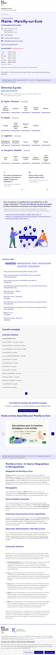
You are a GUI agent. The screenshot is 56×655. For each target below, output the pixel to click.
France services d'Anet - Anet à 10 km (16, 218)
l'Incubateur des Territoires (32, 636)
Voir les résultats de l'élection (27, 411)
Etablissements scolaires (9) (24, 263)
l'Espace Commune (42, 80)
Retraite (36, 125)
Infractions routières (26, 158)
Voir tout (23, 101)
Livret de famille (35, 108)
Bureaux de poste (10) (34, 266)
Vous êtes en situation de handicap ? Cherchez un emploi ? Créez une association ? (13, 178)
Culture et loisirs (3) (22, 266)
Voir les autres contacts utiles (9, 44)
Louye (33, 72)
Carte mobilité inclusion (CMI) (45, 158)
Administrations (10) (11, 263)
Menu (53, 2)
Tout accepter (50, 652)
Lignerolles (39, 72)
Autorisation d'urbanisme (15, 142)
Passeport (16, 108)
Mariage (5, 125)
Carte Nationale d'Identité (5, 108)
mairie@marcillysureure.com (12, 38)
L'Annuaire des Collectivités (8, 636)
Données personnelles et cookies (29, 646)
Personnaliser (28, 652)
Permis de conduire (15, 158)
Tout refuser (38, 652)
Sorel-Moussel (46, 72)
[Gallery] (28, 434)
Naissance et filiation (26, 125)
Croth (11, 72)
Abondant (4, 74)
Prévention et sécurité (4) (44, 263)
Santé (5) (34, 263)
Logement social (36, 142)
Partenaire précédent (3, 433)
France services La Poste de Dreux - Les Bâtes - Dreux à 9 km (23, 214)
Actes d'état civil (25, 108)
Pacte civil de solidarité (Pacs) (15, 125)
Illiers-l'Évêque (27, 72)
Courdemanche (18, 72)
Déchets (46, 142)
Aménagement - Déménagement (5, 142)
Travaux (25, 142)
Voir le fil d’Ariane (5, 14)
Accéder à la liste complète (27, 237)
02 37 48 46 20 (8, 35)
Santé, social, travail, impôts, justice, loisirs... (37, 176)
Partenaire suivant (52, 433)
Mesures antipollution (35, 158)
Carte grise (5, 158)
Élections (45, 108)
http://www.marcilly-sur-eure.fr (12, 41)
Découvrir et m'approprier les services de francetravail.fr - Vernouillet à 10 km (28, 216)
